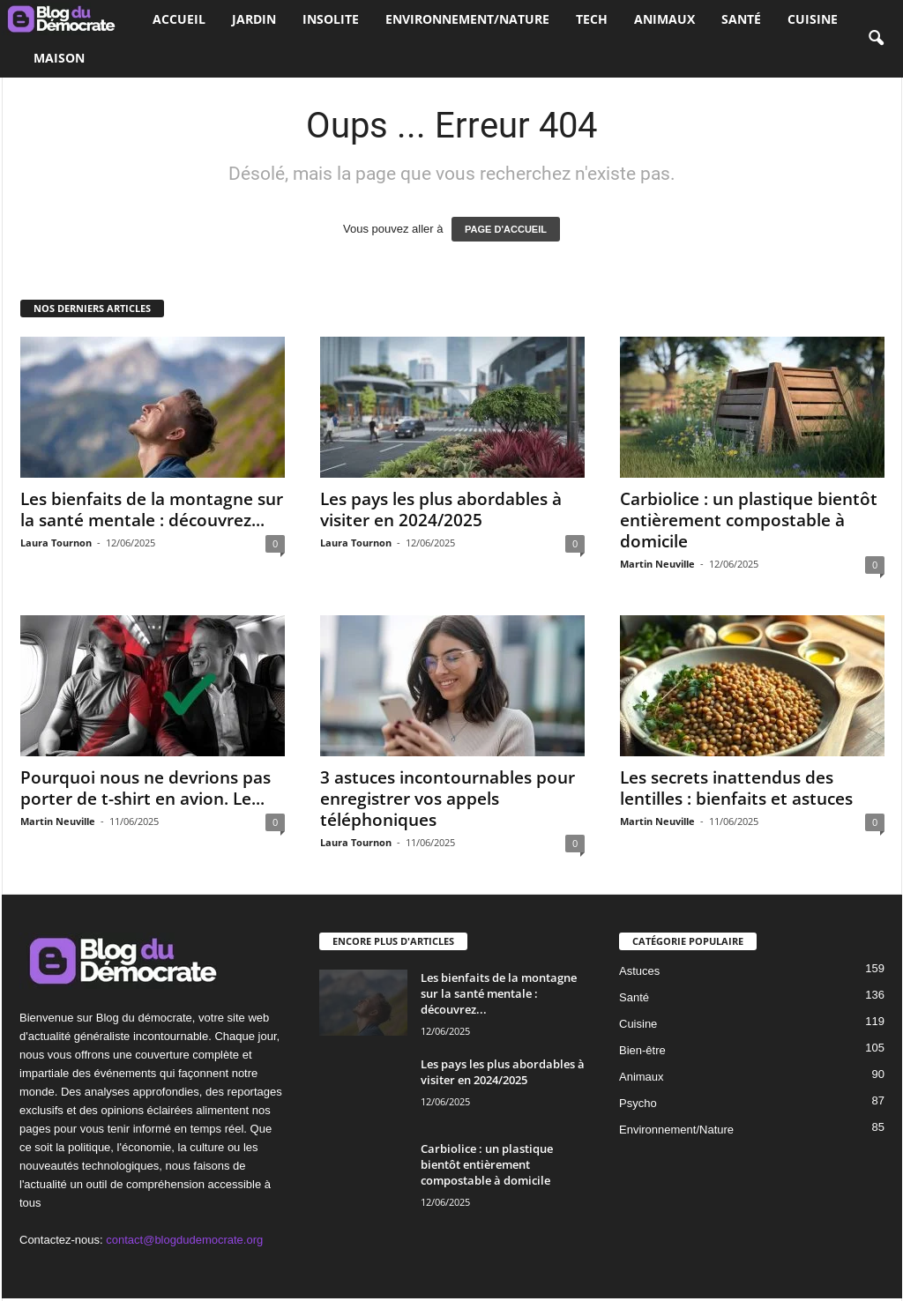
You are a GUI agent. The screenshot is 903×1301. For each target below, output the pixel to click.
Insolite (330, 19)
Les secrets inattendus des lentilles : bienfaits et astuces (736, 788)
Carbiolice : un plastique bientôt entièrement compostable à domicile (748, 520)
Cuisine (812, 19)
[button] (875, 38)
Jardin (254, 19)
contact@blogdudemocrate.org (184, 1239)
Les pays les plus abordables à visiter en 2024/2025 (441, 509)
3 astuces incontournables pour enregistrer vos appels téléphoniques (447, 798)
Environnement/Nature (467, 19)
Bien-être (642, 1050)
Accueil (179, 19)
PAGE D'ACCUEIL (506, 229)
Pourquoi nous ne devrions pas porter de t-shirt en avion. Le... (145, 788)
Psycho (638, 1103)
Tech (592, 19)
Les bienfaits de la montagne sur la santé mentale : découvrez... (151, 509)
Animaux (664, 19)
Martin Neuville (657, 563)
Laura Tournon (56, 542)
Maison (59, 57)
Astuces (639, 971)
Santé (741, 19)
